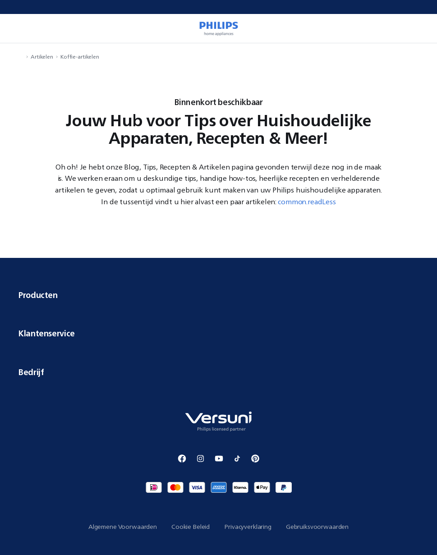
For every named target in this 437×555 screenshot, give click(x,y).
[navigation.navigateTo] (20, 56)
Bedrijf (218, 372)
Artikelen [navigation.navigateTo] (42, 56)
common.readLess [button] (307, 201)
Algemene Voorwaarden (122, 527)
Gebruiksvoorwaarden (317, 527)
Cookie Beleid (190, 527)
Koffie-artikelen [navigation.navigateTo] (79, 56)
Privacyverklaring (247, 527)
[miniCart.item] (420, 28)
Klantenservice (218, 333)
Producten (218, 295)
